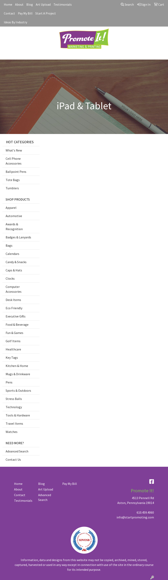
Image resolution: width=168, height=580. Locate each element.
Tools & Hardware (18, 415)
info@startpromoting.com (135, 517)
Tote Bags (13, 180)
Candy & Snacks (16, 262)
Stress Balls (14, 399)
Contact (9, 13)
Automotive (14, 216)
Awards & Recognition (14, 226)
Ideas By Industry (15, 22)
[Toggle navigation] (6, 55)
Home (8, 4)
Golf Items (13, 341)
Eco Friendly (14, 308)
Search (127, 4)
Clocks (10, 278)
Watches (11, 432)
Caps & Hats (14, 270)
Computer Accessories (14, 289)
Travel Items (14, 423)
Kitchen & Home (17, 366)
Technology (14, 407)
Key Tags (12, 357)
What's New (14, 150)
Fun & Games (14, 333)
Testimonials (62, 4)
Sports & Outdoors (18, 390)
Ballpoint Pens (16, 172)
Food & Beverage (17, 324)
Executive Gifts (16, 316)
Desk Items (13, 300)
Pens (9, 382)
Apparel (11, 208)
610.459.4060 (145, 512)
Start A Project (45, 13)
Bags (9, 245)
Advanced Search (17, 451)
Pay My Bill (25, 13)
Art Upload (43, 4)
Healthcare (13, 349)
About (19, 4)
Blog (29, 4)
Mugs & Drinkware (18, 374)
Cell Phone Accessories (14, 161)
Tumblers (12, 188)
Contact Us (13, 459)
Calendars (12, 254)
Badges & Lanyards (18, 237)
